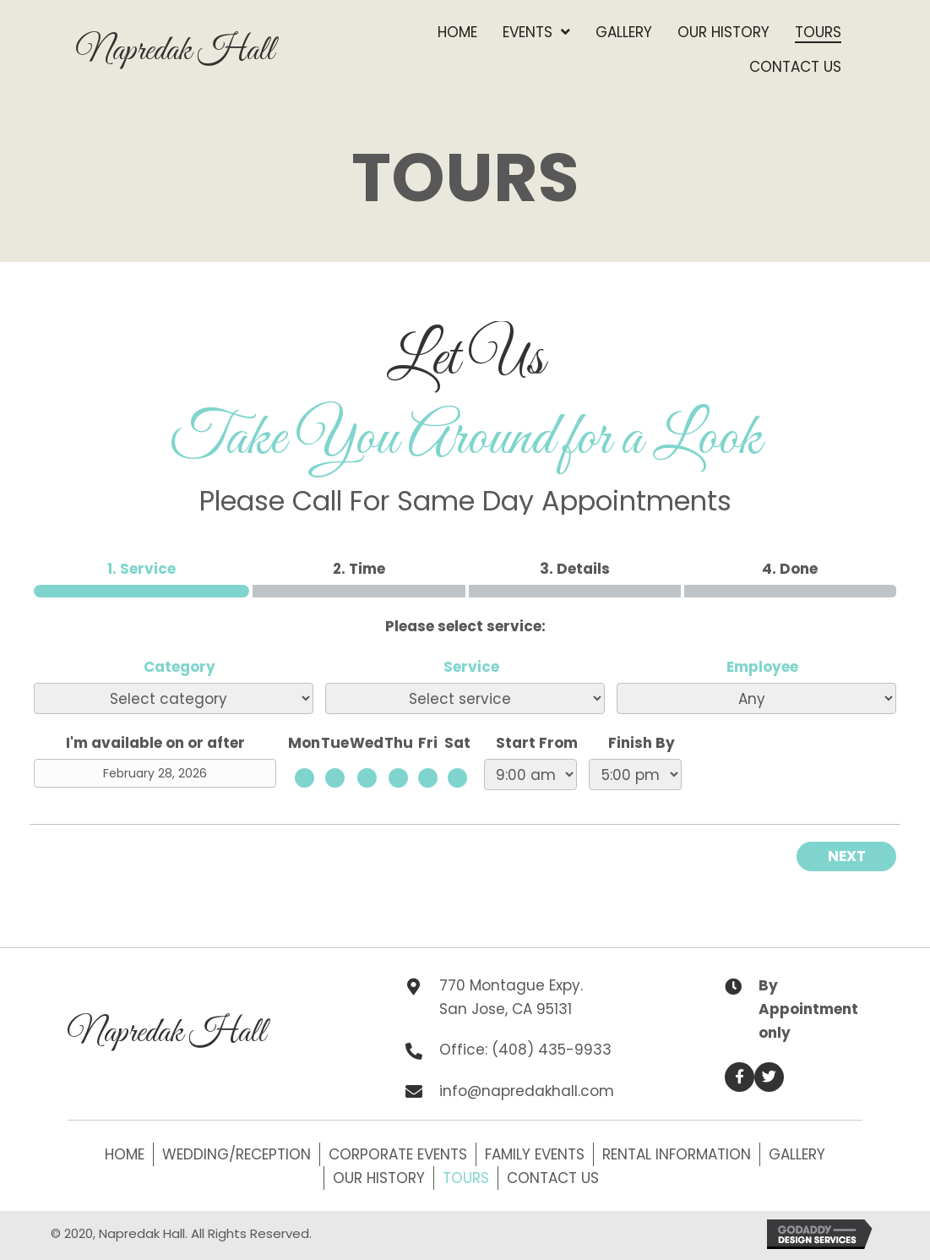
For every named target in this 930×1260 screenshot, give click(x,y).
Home (124, 1154)
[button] (739, 1077)
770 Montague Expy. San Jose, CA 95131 (511, 997)
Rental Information (676, 1154)
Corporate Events (398, 1154)
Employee (762, 667)
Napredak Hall (175, 51)
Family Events (535, 1154)
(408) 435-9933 (552, 1049)
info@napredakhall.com (526, 1091)
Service (471, 667)
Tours (466, 1178)
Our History (379, 1178)
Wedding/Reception (236, 1154)
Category (179, 667)
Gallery (797, 1154)
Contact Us (553, 1178)
